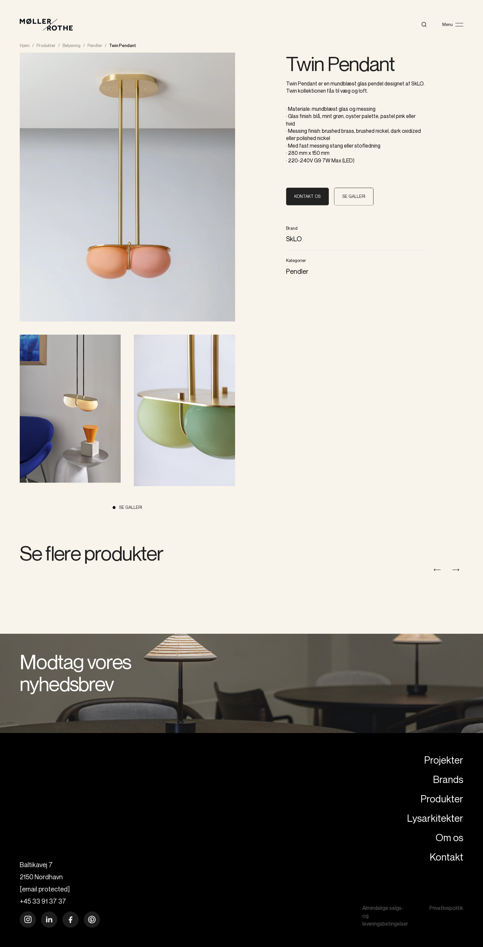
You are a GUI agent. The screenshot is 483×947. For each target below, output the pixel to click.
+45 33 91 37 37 (43, 901)
